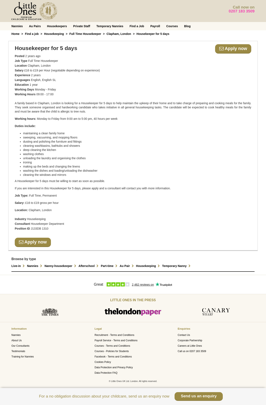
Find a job (32, 33)
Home (15, 33)
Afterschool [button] (89, 266)
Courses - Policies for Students (112, 351)
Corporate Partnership (190, 340)
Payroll (155, 26)
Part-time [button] (109, 266)
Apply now (233, 48)
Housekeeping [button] (148, 266)
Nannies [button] (35, 266)
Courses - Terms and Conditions (112, 345)
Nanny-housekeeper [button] (60, 266)
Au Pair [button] (127, 266)
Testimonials (18, 351)
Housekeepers (57, 26)
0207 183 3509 (242, 11)
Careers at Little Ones (190, 345)
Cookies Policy (103, 362)
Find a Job (136, 26)
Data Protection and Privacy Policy (114, 367)
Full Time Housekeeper (85, 33)
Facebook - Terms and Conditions (113, 356)
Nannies (17, 26)
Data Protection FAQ (106, 372)
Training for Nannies (22, 356)
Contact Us (184, 335)
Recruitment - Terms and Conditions (114, 335)
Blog (187, 26)
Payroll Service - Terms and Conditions (116, 340)
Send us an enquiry (199, 396)
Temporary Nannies (109, 26)
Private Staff (81, 26)
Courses (172, 26)
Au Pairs (35, 26)
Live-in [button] (18, 266)
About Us (16, 340)
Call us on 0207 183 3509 (192, 351)
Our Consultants (20, 345)
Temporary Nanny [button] (177, 266)
